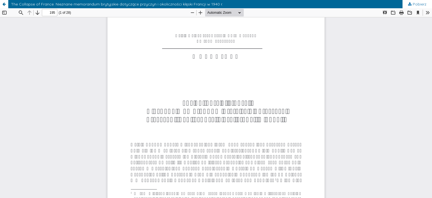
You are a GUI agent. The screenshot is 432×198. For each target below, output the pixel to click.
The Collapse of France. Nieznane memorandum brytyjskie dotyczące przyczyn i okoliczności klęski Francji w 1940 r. (117, 4)
